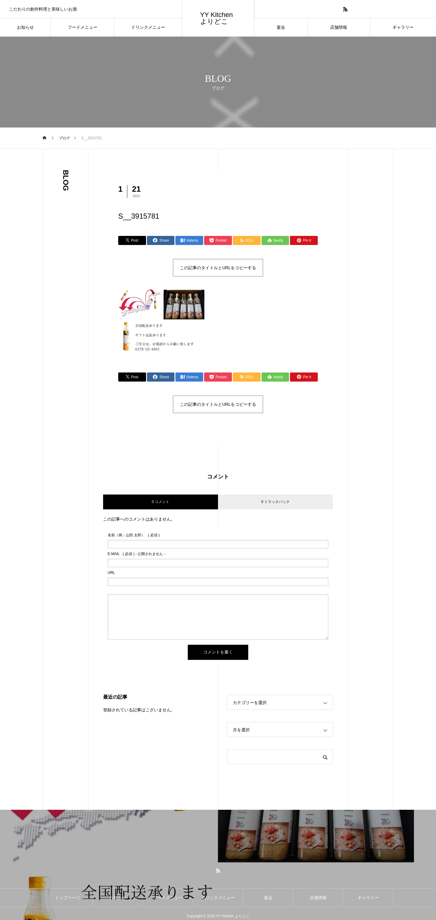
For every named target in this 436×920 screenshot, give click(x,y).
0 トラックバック (275, 502)
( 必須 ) (134, 535)
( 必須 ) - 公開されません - (136, 554)
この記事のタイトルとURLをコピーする (218, 267)
